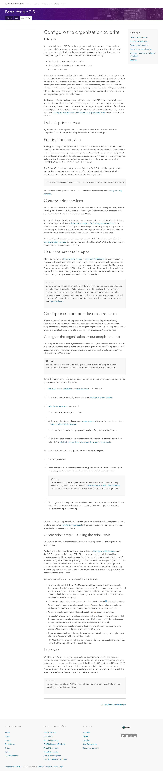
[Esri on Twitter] (123, 735)
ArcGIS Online (50, 732)
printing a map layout (72, 524)
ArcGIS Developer (51, 748)
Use (16, 18)
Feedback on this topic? (115, 704)
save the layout (82, 389)
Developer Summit (90, 748)
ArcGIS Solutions (51, 751)
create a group (88, 421)
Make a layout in (60, 389)
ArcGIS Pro (48, 736)
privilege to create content (101, 397)
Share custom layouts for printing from (92, 223)
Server (8, 740)
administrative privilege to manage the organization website (85, 442)
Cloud (56, 4)
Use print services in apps (140, 49)
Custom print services (139, 45)
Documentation (11, 755)
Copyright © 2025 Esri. (13, 766)
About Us (86, 732)
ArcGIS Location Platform (54, 744)
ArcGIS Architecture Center (55, 759)
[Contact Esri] (135, 735)
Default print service (138, 37)
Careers (85, 736)
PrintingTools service (72, 258)
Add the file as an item (57, 406)
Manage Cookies (51, 766)
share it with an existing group (63, 424)
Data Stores (47, 4)
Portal (29, 4)
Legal (61, 766)
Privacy (41, 766)
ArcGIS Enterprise (14, 3)
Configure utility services (55, 241)
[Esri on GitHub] (131, 735)
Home (9, 18)
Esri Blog (86, 740)
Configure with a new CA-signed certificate (79, 112)
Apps (63, 4)
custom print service (95, 258)
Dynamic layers (56, 301)
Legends (133, 60)
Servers (37, 4)
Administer (26, 18)
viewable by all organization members (103, 485)
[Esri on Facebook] (127, 735)
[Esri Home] (126, 727)
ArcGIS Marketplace (52, 755)
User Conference (89, 744)
